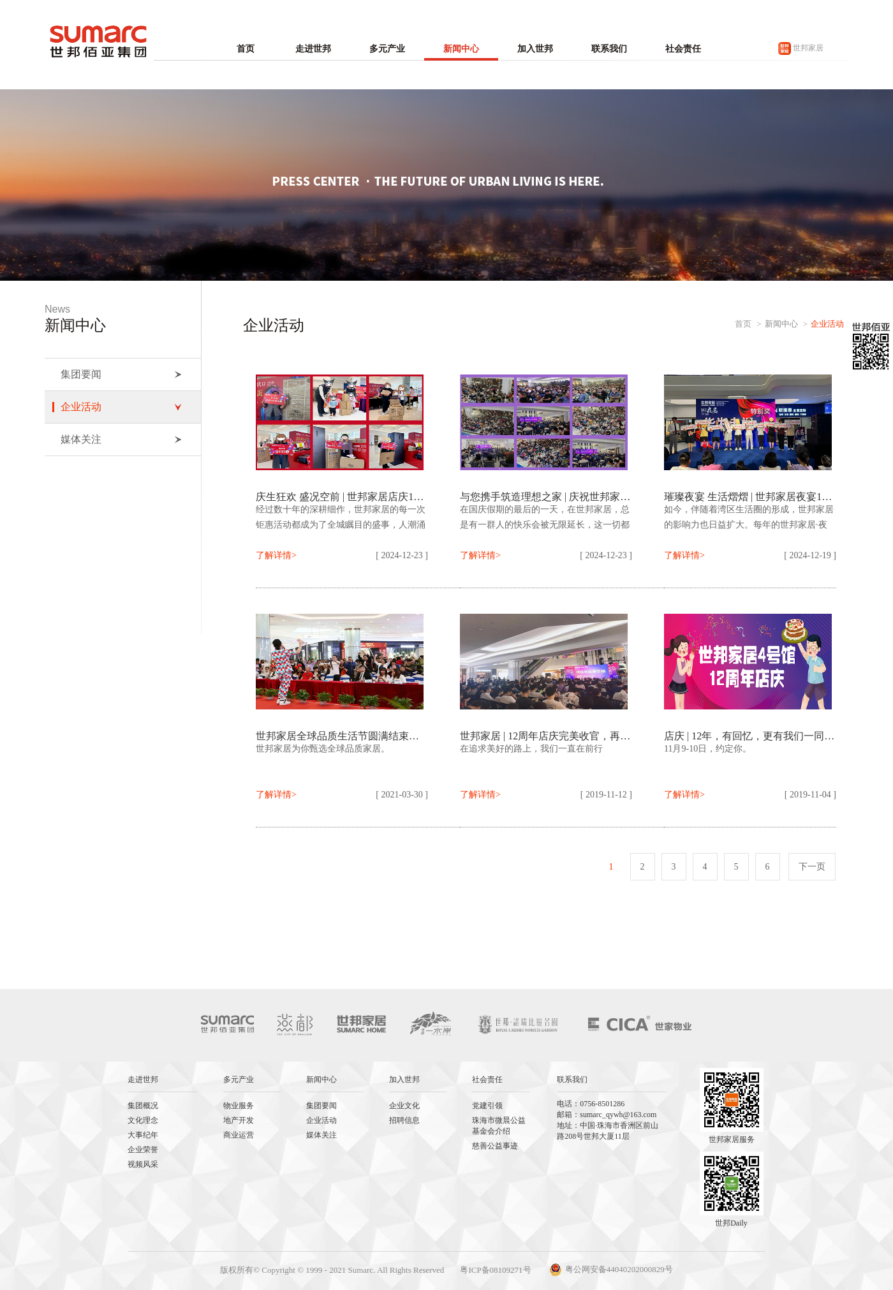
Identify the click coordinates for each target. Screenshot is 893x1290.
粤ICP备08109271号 (495, 1270)
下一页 (812, 866)
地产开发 (238, 1120)
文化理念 (143, 1120)
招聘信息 (404, 1120)
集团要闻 (121, 374)
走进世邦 (313, 49)
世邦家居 (800, 48)
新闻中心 (461, 49)
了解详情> (276, 555)
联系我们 (609, 49)
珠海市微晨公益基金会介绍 (499, 1126)
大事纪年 (143, 1135)
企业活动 (121, 406)
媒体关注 (121, 439)
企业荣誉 (143, 1149)
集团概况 (143, 1105)
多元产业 (387, 49)
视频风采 (143, 1164)
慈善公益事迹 (495, 1145)
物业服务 (238, 1105)
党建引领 (487, 1105)
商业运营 (238, 1135)
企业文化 (404, 1105)
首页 (246, 49)
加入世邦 (535, 49)
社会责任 (683, 49)
